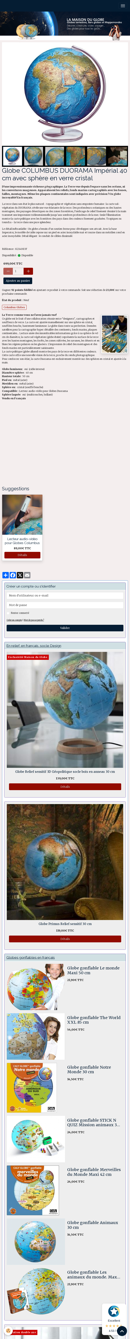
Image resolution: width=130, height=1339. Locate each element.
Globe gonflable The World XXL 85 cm (94, 1020)
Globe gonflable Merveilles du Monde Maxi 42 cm (94, 1172)
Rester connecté (20, 612)
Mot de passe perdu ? (34, 620)
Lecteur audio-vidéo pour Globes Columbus (22, 541)
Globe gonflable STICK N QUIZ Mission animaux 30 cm (93, 1122)
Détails (22, 555)
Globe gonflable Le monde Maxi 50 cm (93, 970)
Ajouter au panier (18, 281)
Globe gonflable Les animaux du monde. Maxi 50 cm (92, 1274)
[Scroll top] (122, 1331)
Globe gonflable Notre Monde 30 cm (89, 1069)
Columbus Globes (14, 307)
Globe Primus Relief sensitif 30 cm (65, 924)
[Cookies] (8, 1330)
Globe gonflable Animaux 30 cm (92, 1225)
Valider (65, 628)
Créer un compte (14, 620)
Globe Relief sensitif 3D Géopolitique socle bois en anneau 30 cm (65, 772)
